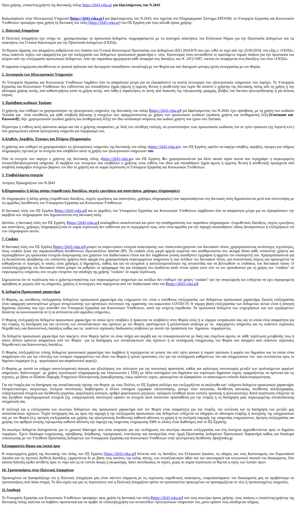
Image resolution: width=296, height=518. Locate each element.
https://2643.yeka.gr (97, 5)
